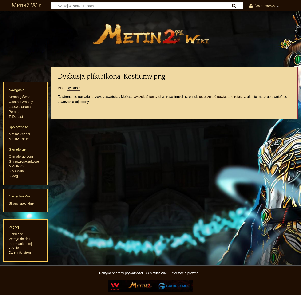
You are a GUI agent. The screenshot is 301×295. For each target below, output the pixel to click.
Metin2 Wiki (27, 5)
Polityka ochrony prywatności (121, 273)
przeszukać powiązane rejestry (222, 96)
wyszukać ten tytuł (147, 96)
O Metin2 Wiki (156, 273)
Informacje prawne (184, 273)
